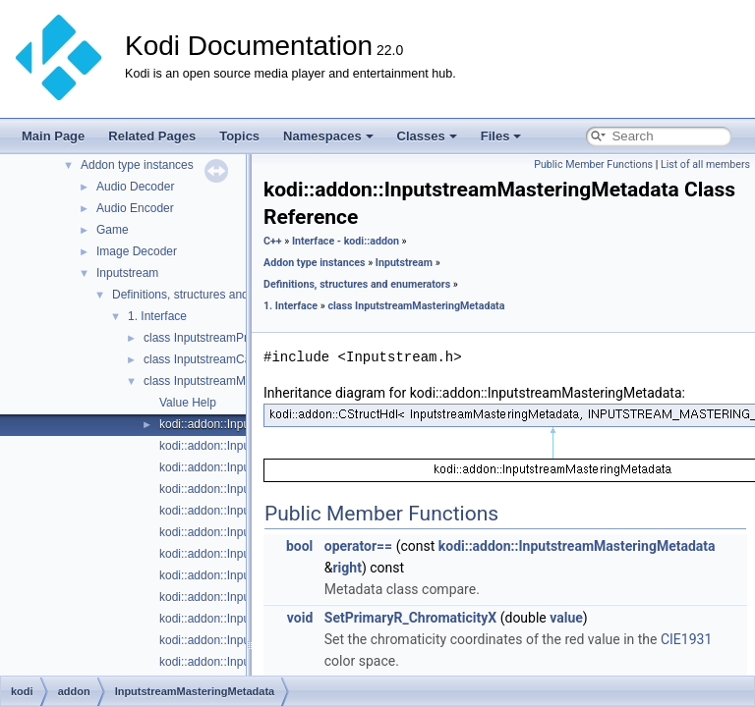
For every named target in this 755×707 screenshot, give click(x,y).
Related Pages (152, 136)
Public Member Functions (593, 164)
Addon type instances (137, 165)
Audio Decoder (135, 186)
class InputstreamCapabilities (220, 359)
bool (299, 546)
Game (112, 230)
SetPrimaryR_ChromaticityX (410, 617)
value (566, 617)
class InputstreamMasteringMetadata (240, 381)
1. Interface (157, 316)
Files (501, 136)
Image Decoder (136, 251)
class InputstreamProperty (212, 338)
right (346, 567)
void (300, 617)
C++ (272, 241)
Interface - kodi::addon (345, 241)
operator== (358, 546)
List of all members (705, 164)
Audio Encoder (135, 208)
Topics (239, 136)
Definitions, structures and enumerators (215, 294)
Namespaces (328, 136)
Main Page (53, 136)
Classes (427, 136)
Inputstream (127, 273)
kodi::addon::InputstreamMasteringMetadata (577, 546)
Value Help (187, 402)
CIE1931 (686, 639)
